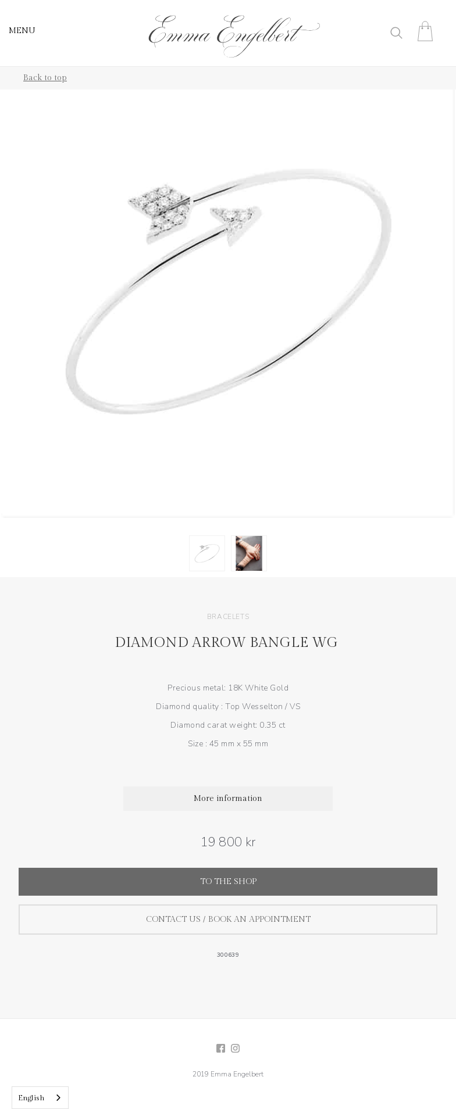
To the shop (228, 881)
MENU (22, 30)
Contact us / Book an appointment (228, 919)
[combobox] (40, 1097)
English (31, 1098)
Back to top (45, 78)
